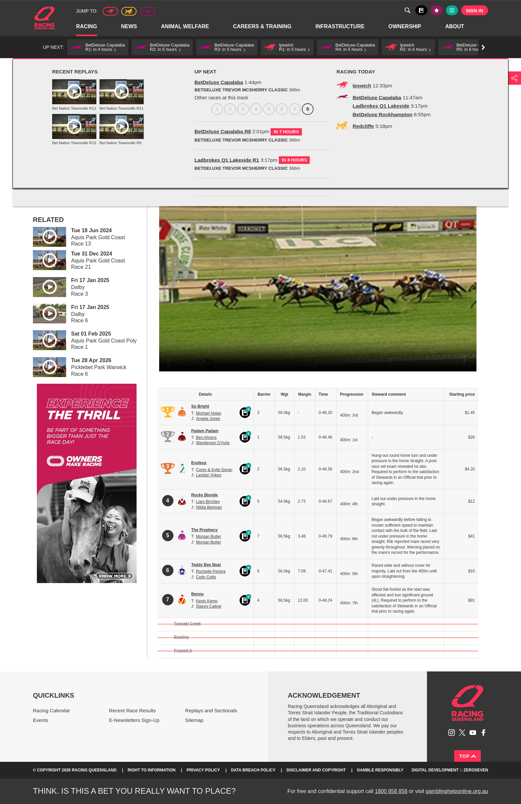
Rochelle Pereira (211, 571)
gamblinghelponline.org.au (457, 791)
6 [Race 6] (103, 135)
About (455, 27)
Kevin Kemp (207, 601)
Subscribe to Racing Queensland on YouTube (472, 732)
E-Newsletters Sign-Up (134, 720)
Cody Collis (206, 577)
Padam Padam (205, 431)
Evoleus (199, 462)
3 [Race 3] (64, 135)
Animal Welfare (185, 27)
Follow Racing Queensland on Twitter (462, 732)
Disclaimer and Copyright (316, 770)
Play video (45, 235)
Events (40, 720)
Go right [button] (483, 47)
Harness (129, 11)
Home (44, 18)
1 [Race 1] (38, 135)
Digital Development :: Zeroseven (450, 770)
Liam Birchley (208, 501)
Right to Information (151, 770)
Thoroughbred (110, 11)
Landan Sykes (208, 475)
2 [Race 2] (51, 135)
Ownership (405, 27)
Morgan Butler (208, 536)
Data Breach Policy (253, 770)
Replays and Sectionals (92, 65)
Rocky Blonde (204, 495)
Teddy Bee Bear (206, 564)
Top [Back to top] (467, 756)
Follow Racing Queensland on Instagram (451, 732)
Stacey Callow (208, 606)
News (129, 27)
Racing (86, 27)
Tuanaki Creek (187, 623)
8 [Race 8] (129, 135)
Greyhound (147, 11)
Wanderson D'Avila (213, 443)
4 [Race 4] (77, 135)
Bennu (197, 594)
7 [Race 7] (116, 135)
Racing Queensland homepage (467, 703)
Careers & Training (262, 27)
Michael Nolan (208, 413)
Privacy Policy (203, 770)
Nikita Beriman (209, 507)
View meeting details (66, 151)
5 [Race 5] (90, 135)
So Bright (200, 406)
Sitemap (194, 720)
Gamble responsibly (380, 770)
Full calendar (452, 10)
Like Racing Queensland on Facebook (483, 732)
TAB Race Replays (137, 65)
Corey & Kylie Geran (214, 469)
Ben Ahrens (206, 437)
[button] (97, 47)
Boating (181, 637)
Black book (421, 10)
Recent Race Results (132, 710)
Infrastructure (340, 27)
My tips (436, 10)
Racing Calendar (51, 710)
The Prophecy (204, 530)
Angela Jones (208, 418)
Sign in (474, 10)
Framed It (183, 650)
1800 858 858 (391, 791)
